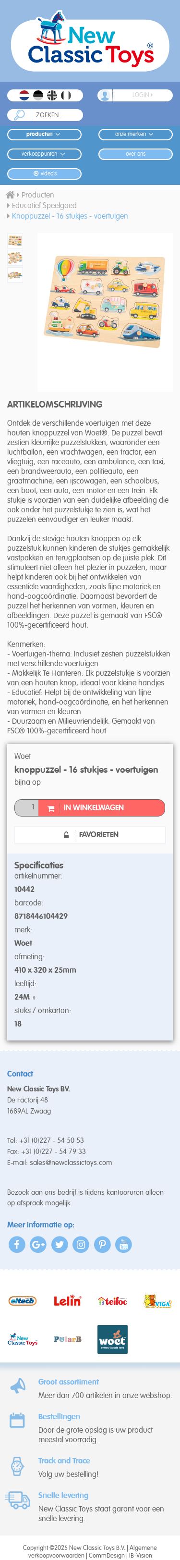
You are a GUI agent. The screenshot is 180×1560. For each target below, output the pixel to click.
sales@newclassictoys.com (71, 1162)
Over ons (135, 154)
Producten (44, 134)
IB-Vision (140, 1556)
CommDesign (107, 1556)
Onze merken (135, 134)
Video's (44, 174)
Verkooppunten (44, 154)
